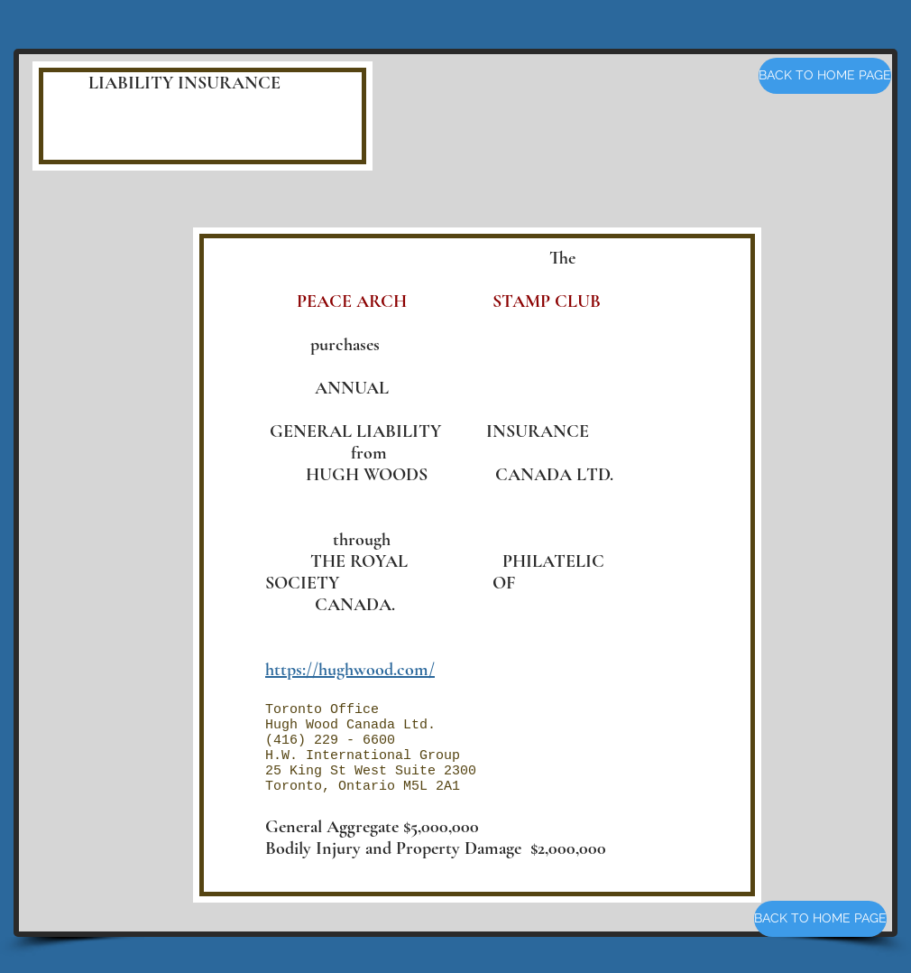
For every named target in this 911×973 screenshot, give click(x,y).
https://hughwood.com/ (350, 670)
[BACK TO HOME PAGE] (825, 76)
